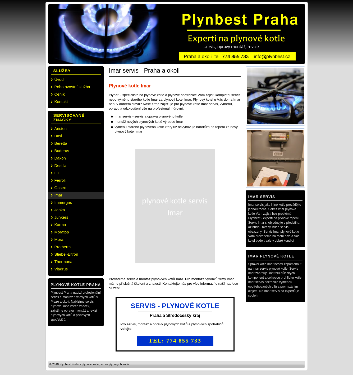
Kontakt (61, 101)
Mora (58, 239)
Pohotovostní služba (72, 87)
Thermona (63, 261)
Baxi (58, 136)
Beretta (60, 143)
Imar (58, 195)
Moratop (61, 232)
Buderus (61, 150)
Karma (60, 224)
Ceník (59, 94)
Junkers (61, 217)
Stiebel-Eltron (66, 254)
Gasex (60, 187)
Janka (59, 210)
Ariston (60, 128)
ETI (57, 173)
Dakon (60, 158)
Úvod (59, 79)
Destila (60, 165)
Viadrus (61, 269)
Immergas (63, 202)
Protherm (62, 247)
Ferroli (60, 180)
